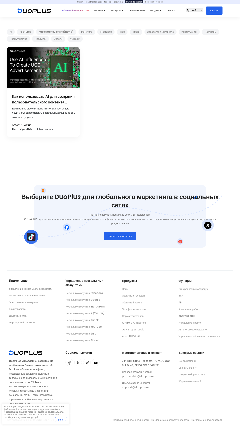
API (180, 304)
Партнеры (210, 32)
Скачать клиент (187, 369)
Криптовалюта (17, 310)
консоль (214, 10)
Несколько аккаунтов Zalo (81, 335)
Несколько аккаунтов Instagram (85, 308)
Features (25, 32)
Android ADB (186, 318)
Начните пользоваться (120, 237)
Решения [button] (98, 10)
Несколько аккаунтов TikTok (82, 322)
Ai (11, 32)
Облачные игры (18, 316)
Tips (122, 32)
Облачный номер (132, 304)
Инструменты (189, 32)
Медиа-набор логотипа (192, 376)
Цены (125, 291)
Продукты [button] (116, 10)
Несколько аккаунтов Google (83, 301)
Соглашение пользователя (206, 420)
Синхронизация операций (193, 291)
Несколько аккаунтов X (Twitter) (85, 315)
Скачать (171, 10)
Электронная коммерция (23, 303)
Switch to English (134, 2)
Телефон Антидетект (134, 311)
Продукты (40, 39)
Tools (136, 32)
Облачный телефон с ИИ (75, 10)
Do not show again (154, 2)
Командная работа (189, 311)
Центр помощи (187, 363)
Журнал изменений (189, 383)
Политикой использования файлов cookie (32, 416)
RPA (180, 298)
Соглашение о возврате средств (170, 420)
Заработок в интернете (160, 32)
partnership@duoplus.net (139, 378)
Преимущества (18, 39)
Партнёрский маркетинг (22, 323)
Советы (58, 39)
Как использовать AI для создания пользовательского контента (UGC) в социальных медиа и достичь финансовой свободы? (43, 99)
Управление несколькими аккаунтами (30, 289)
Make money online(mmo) (56, 32)
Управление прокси (189, 325)
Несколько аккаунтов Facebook (84, 295)
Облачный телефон (133, 298)
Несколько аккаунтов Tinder (82, 342)
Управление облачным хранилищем (199, 338)
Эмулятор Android (133, 331)
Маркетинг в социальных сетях (27, 296)
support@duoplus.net (136, 389)
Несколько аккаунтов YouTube (84, 328)
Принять (61, 419)
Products (106, 32)
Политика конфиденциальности (130, 420)
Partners (86, 32)
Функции (75, 39)
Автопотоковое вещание (192, 331)
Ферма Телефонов (133, 318)
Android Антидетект (134, 325)
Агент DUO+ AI (131, 338)
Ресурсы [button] (154, 10)
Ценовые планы (137, 10)
